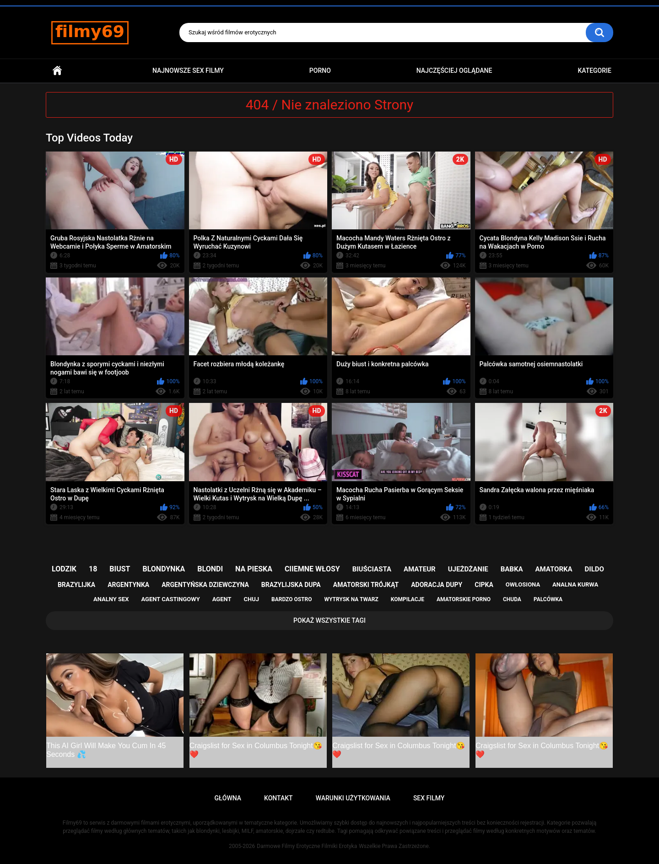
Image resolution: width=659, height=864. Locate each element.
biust (119, 569)
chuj (251, 599)
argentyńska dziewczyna (205, 584)
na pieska (253, 569)
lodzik (64, 569)
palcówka (548, 599)
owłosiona (523, 584)
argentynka (128, 584)
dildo (594, 569)
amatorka (553, 569)
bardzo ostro (291, 599)
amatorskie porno (464, 599)
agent (222, 599)
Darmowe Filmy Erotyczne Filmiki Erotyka (307, 846)
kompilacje (407, 599)
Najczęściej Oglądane (454, 70)
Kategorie (594, 70)
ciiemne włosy (312, 569)
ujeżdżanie (468, 569)
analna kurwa (575, 584)
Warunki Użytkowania (353, 798)
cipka (484, 584)
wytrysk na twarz (351, 599)
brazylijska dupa (291, 584)
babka (512, 569)
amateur (420, 569)
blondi (210, 569)
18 (93, 569)
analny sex (111, 599)
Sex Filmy (429, 798)
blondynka (163, 569)
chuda (512, 599)
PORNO (320, 70)
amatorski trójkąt (366, 584)
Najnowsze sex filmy (188, 70)
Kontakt (278, 798)
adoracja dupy (436, 584)
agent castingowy (170, 599)
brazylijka (76, 584)
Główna (57, 70)
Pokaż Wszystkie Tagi (329, 620)
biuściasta (371, 569)
